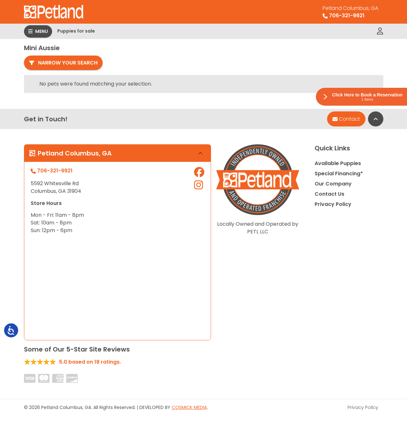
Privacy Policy (333, 204)
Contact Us (329, 194)
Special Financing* (339, 173)
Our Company (333, 183)
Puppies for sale (76, 31)
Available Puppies (338, 163)
